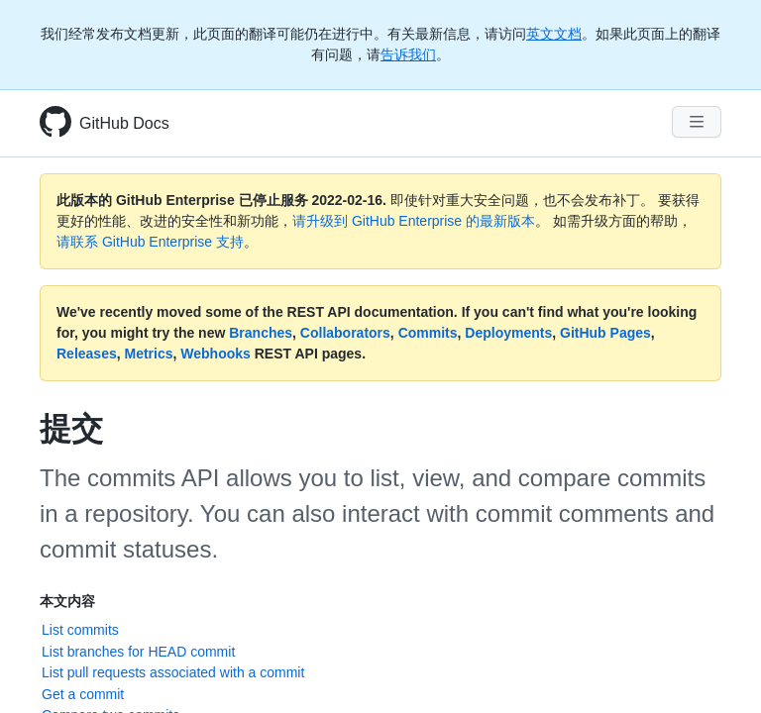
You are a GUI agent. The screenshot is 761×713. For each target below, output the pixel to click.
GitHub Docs (124, 123)
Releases (86, 353)
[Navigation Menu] (696, 122)
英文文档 (554, 34)
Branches (260, 333)
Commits (428, 333)
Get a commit (83, 694)
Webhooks (215, 353)
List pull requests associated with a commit (173, 672)
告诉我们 (408, 54)
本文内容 (67, 601)
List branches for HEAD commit (138, 652)
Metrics (149, 353)
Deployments (508, 333)
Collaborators (345, 333)
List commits (80, 630)
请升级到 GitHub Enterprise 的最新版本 (413, 221)
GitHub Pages (605, 333)
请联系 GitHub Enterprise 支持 (150, 242)
